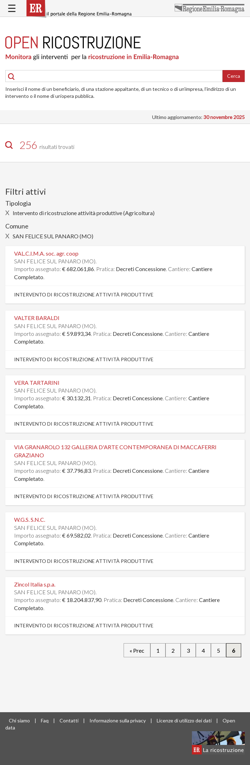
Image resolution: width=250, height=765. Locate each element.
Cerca (233, 76)
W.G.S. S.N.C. (29, 519)
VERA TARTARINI (37, 382)
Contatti (69, 720)
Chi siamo (19, 720)
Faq (45, 720)
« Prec (137, 650)
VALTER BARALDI (37, 317)
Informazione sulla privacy (117, 720)
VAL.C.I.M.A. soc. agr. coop (46, 253)
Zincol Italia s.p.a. (34, 584)
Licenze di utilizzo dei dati (184, 720)
